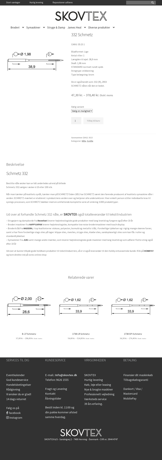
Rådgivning (13, 389)
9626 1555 (62, 380)
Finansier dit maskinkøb (138, 375)
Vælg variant (77, 106)
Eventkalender (15, 375)
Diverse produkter (99, 27)
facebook (13, 413)
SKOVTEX (90, 375)
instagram (14, 417)
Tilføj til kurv (93, 120)
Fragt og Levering (56, 389)
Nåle (84, 141)
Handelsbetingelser (18, 384)
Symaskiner (33, 27)
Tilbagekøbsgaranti (135, 380)
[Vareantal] (76, 120)
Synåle (90, 141)
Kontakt (50, 393)
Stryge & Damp (56, 27)
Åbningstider (53, 398)
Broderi (15, 27)
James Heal (74, 27)
